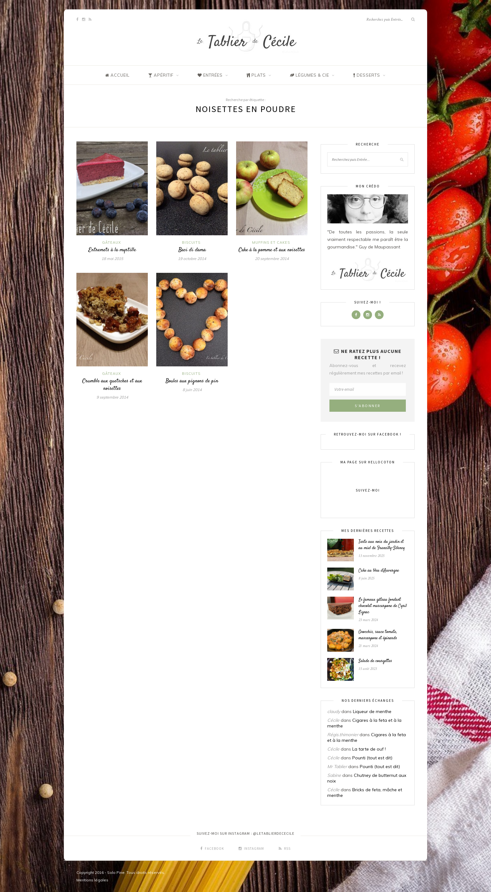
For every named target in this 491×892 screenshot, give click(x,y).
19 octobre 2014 (192, 258)
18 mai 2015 (112, 258)
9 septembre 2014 (112, 397)
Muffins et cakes (271, 242)
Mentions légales (92, 880)
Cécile (333, 720)
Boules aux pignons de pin (192, 381)
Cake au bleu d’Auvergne (379, 571)
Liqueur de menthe (372, 711)
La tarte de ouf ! (369, 749)
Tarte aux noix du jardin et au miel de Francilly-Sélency (382, 545)
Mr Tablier (337, 766)
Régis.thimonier (342, 734)
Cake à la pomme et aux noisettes (272, 250)
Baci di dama (192, 250)
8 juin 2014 (192, 389)
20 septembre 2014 (272, 258)
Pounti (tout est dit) (372, 758)
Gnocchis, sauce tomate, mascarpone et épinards (378, 635)
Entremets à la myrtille (112, 250)
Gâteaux (111, 242)
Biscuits (191, 242)
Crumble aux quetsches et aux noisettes (112, 384)
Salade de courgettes (375, 661)
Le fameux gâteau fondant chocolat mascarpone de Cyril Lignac (383, 606)
